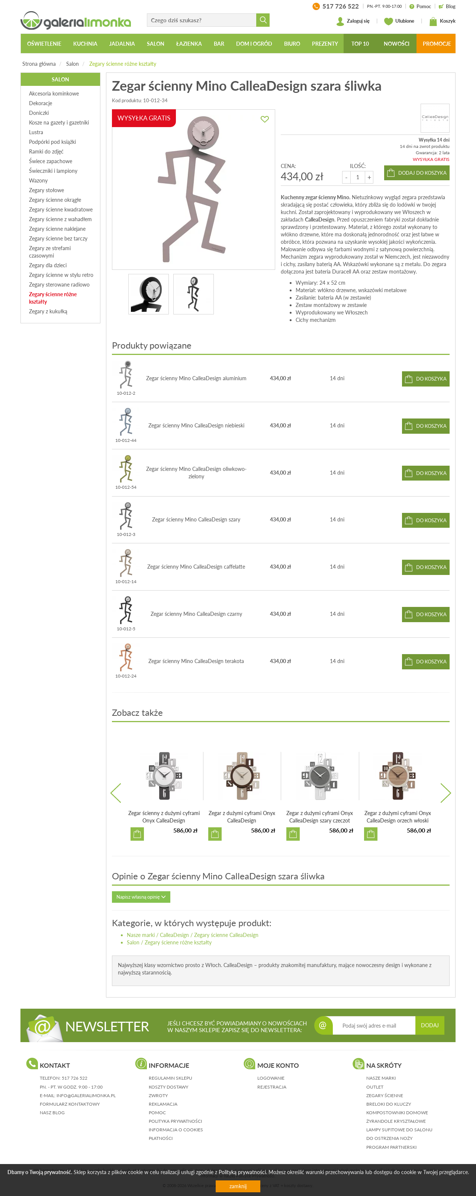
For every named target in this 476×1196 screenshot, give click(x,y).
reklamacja (163, 1104)
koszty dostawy (168, 1087)
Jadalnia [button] (122, 44)
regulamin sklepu (170, 1078)
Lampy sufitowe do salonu (399, 1129)
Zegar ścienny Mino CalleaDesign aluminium (196, 378)
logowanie (270, 1078)
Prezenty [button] (325, 44)
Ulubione (399, 21)
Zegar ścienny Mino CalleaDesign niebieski (196, 425)
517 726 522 (74, 1078)
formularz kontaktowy (70, 1104)
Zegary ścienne (384, 1095)
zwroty (158, 1095)
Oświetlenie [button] (44, 44)
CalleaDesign (174, 935)
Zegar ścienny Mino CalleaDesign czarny (196, 614)
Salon (72, 64)
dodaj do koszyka (422, 173)
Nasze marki (141, 935)
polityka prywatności (175, 1121)
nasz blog (52, 1112)
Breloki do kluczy (388, 1104)
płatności (161, 1138)
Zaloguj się (353, 21)
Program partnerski (391, 1147)
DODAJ (430, 1025)
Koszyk (442, 21)
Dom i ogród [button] (254, 44)
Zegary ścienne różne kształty (122, 64)
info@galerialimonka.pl (86, 1095)
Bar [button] (219, 44)
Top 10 (360, 44)
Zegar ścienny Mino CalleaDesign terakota (196, 661)
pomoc (157, 1112)
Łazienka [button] (189, 44)
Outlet (374, 1087)
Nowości (396, 44)
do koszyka (431, 379)
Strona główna (39, 64)
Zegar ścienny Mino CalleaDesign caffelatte (196, 566)
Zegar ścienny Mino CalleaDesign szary (196, 519)
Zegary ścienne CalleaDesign (226, 935)
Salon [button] (155, 44)
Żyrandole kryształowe (396, 1121)
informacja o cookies (176, 1129)
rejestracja (271, 1087)
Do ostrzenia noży (389, 1138)
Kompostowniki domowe (397, 1112)
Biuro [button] (292, 44)
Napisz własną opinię (141, 897)
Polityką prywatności (242, 1172)
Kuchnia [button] (85, 44)
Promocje (437, 44)
